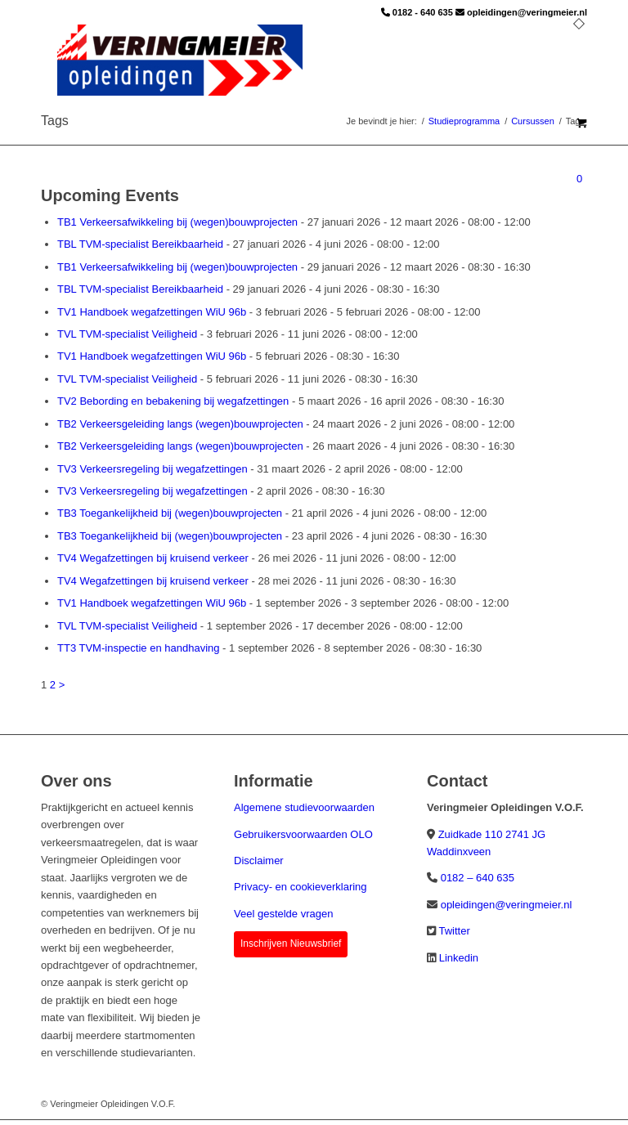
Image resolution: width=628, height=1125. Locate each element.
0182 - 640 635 (422, 12)
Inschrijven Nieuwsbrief (290, 943)
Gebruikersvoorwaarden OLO (303, 834)
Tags (55, 121)
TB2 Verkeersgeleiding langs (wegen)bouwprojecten (180, 424)
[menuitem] (579, 61)
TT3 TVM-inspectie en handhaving (138, 648)
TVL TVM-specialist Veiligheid (127, 334)
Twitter (453, 931)
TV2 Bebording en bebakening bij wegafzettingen (173, 401)
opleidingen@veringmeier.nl (527, 12)
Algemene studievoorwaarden (304, 807)
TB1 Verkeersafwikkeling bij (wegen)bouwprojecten (177, 222)
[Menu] (579, 61)
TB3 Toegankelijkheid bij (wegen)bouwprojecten (169, 513)
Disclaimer (259, 860)
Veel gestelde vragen (283, 914)
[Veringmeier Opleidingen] (180, 61)
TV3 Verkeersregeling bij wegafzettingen (152, 469)
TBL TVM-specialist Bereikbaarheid (140, 244)
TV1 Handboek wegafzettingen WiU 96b (151, 312)
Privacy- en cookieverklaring (300, 887)
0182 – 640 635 (477, 878)
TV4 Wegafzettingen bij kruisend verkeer (153, 558)
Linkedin (458, 958)
